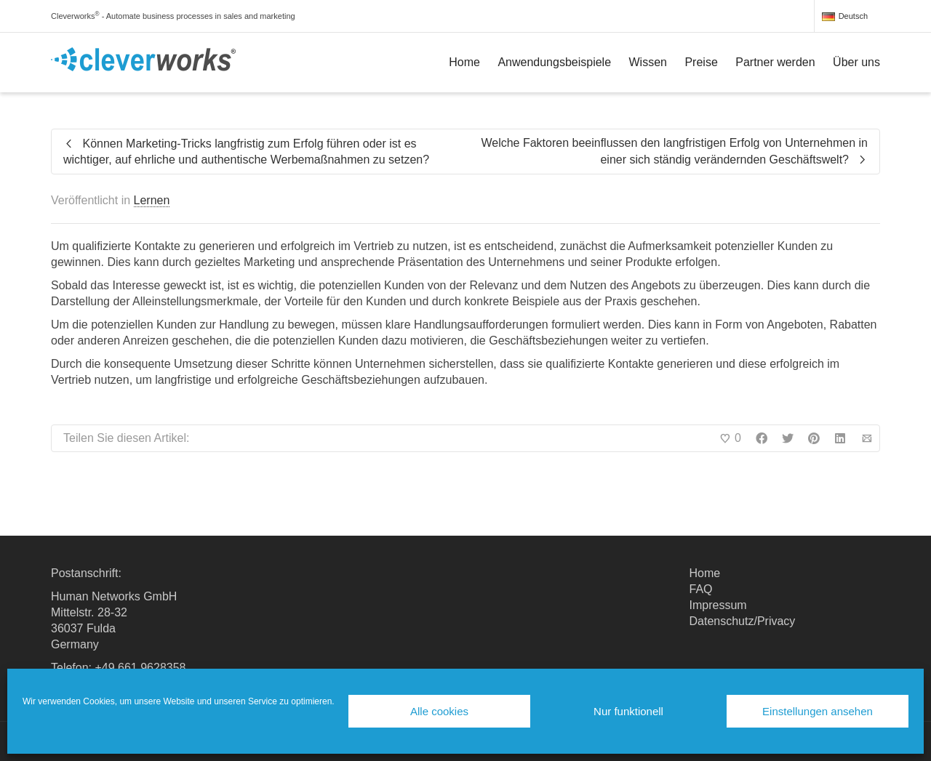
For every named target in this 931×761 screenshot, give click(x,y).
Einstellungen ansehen (817, 711)
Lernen (152, 200)
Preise (700, 62)
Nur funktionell (628, 711)
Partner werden (775, 62)
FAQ (701, 589)
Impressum (718, 605)
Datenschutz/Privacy (743, 621)
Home (464, 62)
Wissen (648, 62)
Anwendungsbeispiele (554, 62)
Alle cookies (439, 711)
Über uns (856, 62)
